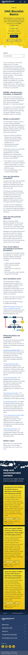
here (4, 449)
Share (13, 36)
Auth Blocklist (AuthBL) (11, 393)
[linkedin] (6, 646)
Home (5, 613)
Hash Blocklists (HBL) (10, 429)
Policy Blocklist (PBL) (10, 377)
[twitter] (2, 646)
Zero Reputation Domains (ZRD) (14, 415)
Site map (14, 653)
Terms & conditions (6, 653)
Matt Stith (15, 28)
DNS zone (15, 149)
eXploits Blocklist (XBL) (11, 364)
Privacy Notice (5, 652)
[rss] (13, 646)
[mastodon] (10, 646)
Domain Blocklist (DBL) (10, 401)
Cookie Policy (13, 652)
